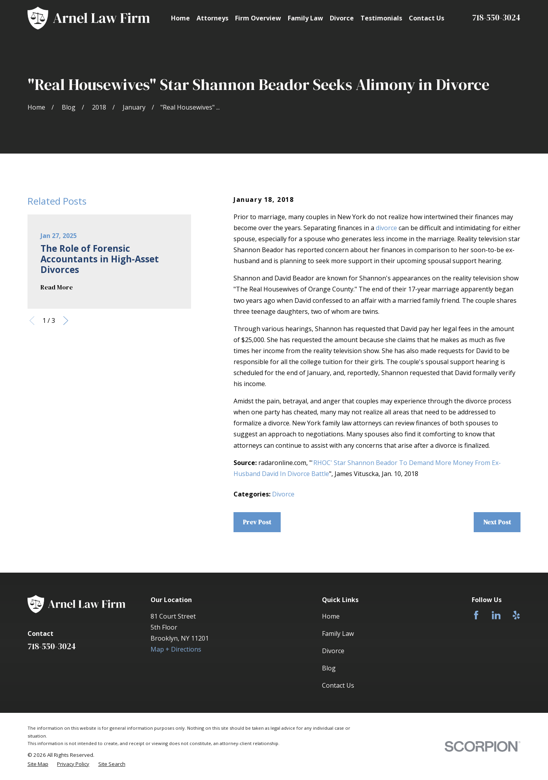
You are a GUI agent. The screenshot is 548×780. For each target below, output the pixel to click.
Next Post (497, 522)
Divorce (283, 494)
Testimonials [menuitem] (381, 18)
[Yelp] (516, 615)
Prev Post (257, 522)
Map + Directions (176, 649)
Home (331, 616)
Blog (329, 668)
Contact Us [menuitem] (426, 18)
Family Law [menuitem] (305, 18)
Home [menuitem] (180, 18)
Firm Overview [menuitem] (258, 18)
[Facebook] (476, 615)
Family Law (338, 633)
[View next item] (65, 320)
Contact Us (338, 685)
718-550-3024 (496, 17)
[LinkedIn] (496, 615)
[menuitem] (38, 764)
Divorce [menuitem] (342, 18)
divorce (386, 227)
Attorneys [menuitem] (212, 18)
